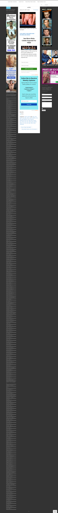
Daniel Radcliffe (9, 216)
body (25, 117)
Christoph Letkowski (10, 196)
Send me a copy (46, 108)
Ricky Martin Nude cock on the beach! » (29, 129)
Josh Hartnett (8, 317)
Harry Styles (8, 266)
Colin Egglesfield (9, 200)
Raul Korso (8, 447)
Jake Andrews (9, 278)
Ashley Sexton (9, 123)
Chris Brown (8, 175)
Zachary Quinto (9, 506)
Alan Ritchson (9, 105)
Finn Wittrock (8, 246)
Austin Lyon (8, 127)
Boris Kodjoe (8, 145)
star (27, 122)
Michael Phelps (9, 409)
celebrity (33, 117)
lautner (34, 120)
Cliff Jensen (8, 198)
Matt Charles (8, 373)
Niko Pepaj (8, 427)
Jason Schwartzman (10, 297)
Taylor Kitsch (8, 480)
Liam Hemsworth (9, 347)
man (25, 121)
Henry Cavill (8, 268)
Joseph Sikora (9, 315)
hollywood (22, 120)
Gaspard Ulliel (9, 252)
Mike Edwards (9, 413)
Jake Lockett (8, 282)
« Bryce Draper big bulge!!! (26, 127)
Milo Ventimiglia (9, 415)
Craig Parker (8, 208)
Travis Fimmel (9, 494)
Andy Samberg (9, 121)
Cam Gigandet (9, 155)
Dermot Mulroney (9, 230)
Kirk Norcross (8, 341)
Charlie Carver (9, 169)
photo (21, 122)
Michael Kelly (8, 405)
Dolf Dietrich (8, 236)
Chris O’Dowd (9, 185)
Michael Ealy (8, 401)
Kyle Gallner (8, 343)
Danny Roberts (9, 220)
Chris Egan (8, 179)
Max (7, 387)
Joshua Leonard (9, 321)
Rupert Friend (9, 461)
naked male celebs (10, 417)
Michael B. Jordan (9, 397)
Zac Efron (8, 504)
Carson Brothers (9, 159)
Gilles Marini (8, 262)
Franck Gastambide (10, 250)
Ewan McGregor (9, 244)
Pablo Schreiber (9, 435)
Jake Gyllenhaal (9, 280)
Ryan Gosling (8, 464)
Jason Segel (8, 299)
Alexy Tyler (8, 117)
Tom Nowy (8, 490)
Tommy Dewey (9, 492)
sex (23, 122)
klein (32, 120)
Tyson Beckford (9, 496)
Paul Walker (8, 437)
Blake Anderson (9, 143)
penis (32, 121)
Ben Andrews (8, 135)
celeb (30, 117)
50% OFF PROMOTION (11, 95)
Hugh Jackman (9, 270)
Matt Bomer (8, 371)
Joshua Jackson (9, 319)
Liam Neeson (8, 351)
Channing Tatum (9, 165)
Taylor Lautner (27, 116)
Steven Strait (8, 478)
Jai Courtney (8, 276)
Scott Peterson (9, 470)
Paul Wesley (8, 439)
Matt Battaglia (9, 369)
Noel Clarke (8, 429)
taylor (34, 122)
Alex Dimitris (8, 109)
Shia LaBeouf (8, 474)
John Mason (8, 305)
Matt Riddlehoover (9, 379)
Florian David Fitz (9, 248)
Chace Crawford (9, 161)
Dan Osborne (8, 212)
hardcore (32, 119)
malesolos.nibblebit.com (46, 89)
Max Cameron (9, 389)
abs (33, 116)
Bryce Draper (8, 153)
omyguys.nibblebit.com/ (46, 88)
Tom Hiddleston (9, 488)
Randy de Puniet (9, 445)
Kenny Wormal (9, 335)
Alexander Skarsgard (10, 115)
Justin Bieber (8, 325)
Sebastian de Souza (10, 472)
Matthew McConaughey (11, 381)
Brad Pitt (8, 149)
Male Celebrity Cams (41, 1)
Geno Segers (8, 254)
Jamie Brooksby (9, 288)
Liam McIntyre (9, 349)
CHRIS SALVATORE (10, 189)
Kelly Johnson (9, 331)
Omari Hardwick (9, 431)
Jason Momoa (9, 295)
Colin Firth (8, 204)
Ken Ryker (8, 333)
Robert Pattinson (9, 455)
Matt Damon (8, 375)
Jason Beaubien (9, 293)
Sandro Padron (9, 468)
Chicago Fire (8, 173)
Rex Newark (8, 451)
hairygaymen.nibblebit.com (47, 87)
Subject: (44, 98)
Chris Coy (8, 177)
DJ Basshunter (9, 234)
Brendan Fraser (9, 151)
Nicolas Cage (8, 425)
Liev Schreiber (9, 353)
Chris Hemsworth (9, 183)
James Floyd (8, 284)
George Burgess (9, 256)
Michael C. (8, 399)
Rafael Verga (8, 443)
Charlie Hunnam (9, 171)
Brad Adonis (8, 147)
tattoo (32, 122)
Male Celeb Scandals (10, 10)
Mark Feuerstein (9, 361)
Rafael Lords (8, 441)
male (23, 121)
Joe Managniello (9, 303)
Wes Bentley (8, 502)
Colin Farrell (8, 202)
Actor (7, 99)
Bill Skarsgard (9, 141)
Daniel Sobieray (9, 218)
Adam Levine (8, 103)
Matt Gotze (8, 377)
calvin (28, 117)
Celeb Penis (21, 1)
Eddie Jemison (9, 242)
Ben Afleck (8, 133)
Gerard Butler (8, 260)
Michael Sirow (9, 411)
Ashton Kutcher (9, 125)
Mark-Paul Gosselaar (10, 367)
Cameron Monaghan (10, 157)
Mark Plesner (8, 363)
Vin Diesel (8, 500)
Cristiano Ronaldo (9, 210)
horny (25, 120)
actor (36, 116)
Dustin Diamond (9, 238)
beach (21, 117)
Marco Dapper (9, 357)
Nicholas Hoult (9, 419)
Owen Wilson (8, 433)
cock (37, 117)
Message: (44, 101)
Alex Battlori (8, 107)
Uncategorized (9, 498)
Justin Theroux (9, 327)
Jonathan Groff (9, 307)
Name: (43, 93)
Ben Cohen (8, 137)
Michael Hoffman (9, 403)
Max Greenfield (9, 393)
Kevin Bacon (8, 337)
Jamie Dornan (9, 291)
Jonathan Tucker (9, 309)
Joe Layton (8, 301)
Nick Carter (8, 421)
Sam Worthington (9, 466)
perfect (35, 121)
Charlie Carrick (9, 167)
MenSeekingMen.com (10, 395)
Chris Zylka (8, 192)
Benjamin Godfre (9, 139)
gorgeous (25, 119)
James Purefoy (9, 286)
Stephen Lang (9, 476)
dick (20, 119)
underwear (22, 124)
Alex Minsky (8, 111)
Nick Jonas (8, 423)
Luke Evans (8, 355)
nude (30, 121)
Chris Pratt (8, 187)
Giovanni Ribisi (9, 264)
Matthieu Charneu (9, 385)
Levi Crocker (8, 345)
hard (29, 119)
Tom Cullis (8, 486)
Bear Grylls (8, 131)
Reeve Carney (9, 449)
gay (22, 119)
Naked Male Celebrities (10, 9)
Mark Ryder (8, 365)
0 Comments (35, 9)
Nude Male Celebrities (12, 1)
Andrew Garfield (9, 119)
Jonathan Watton (9, 311)
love (20, 121)
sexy (25, 122)
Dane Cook (8, 214)
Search (8, 7)
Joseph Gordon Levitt (10, 313)
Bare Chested (9, 129)
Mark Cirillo (8, 359)
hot (27, 120)
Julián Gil (8, 323)
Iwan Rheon (8, 272)
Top (55, 511)
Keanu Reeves (9, 329)
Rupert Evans (9, 459)
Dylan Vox (8, 240)
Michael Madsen (9, 407)
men (27, 121)
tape (29, 122)
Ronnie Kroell (8, 457)
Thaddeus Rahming (10, 484)
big (23, 117)
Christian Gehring (9, 194)
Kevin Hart (8, 339)
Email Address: (45, 96)
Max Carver (8, 391)
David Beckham (9, 224)
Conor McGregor (9, 206)
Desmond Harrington (10, 232)
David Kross (8, 226)
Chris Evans (8, 181)
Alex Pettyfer (8, 113)
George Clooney (9, 258)
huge (29, 120)
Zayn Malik (8, 508)
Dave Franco (8, 222)
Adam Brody (8, 101)
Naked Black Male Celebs (30, 1)
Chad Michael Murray (10, 163)
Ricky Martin (8, 453)
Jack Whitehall (9, 274)
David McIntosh (9, 228)
